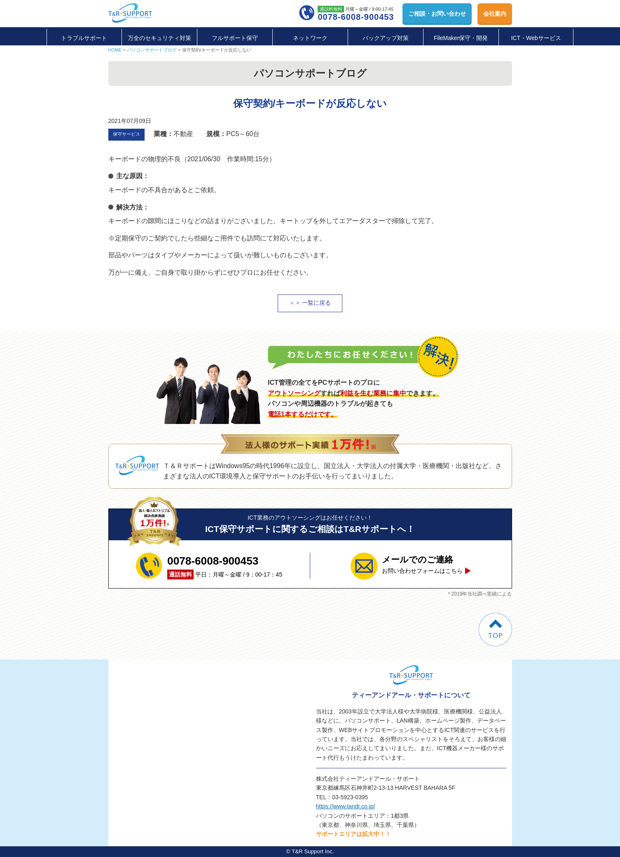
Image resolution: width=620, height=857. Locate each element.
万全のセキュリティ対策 (159, 38)
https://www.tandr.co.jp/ (345, 806)
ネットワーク (310, 38)
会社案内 (494, 13)
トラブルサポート (84, 38)
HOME (115, 49)
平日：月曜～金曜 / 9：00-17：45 (224, 566)
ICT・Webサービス (536, 38)
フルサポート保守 (235, 38)
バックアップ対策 (386, 38)
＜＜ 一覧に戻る (310, 303)
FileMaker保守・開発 (461, 38)
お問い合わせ (437, 13)
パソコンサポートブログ (152, 49)
